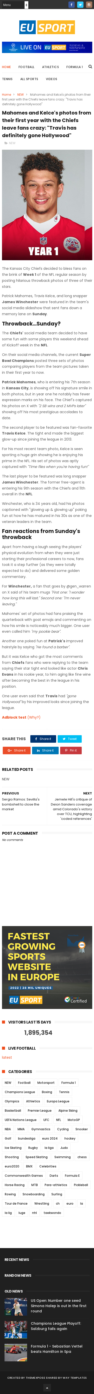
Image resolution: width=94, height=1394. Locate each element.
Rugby (33, 1148)
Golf (8, 1138)
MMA (21, 1129)
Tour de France (16, 1203)
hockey (69, 1138)
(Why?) (34, 717)
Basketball (13, 1110)
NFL (58, 1120)
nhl (34, 1213)
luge (22, 1213)
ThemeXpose (35, 1378)
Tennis (7, 79)
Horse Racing (15, 1185)
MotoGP (74, 1120)
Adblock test (14, 717)
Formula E (72, 1175)
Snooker (81, 1129)
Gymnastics (40, 1129)
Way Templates (75, 1378)
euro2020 (12, 1166)
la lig (8, 1213)
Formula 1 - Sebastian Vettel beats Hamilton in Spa (56, 1349)
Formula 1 (74, 67)
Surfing (56, 1194)
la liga (49, 1148)
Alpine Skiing (67, 1110)
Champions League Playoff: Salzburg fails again (56, 1326)
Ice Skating (13, 1148)
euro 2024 (50, 1138)
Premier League (40, 1110)
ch (58, 1203)
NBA (8, 1129)
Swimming (62, 1157)
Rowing (10, 1194)
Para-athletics (56, 1185)
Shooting (12, 1157)
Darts (54, 1175)
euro (69, 1203)
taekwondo (52, 1213)
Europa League (58, 1101)
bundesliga (26, 1138)
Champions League (20, 1092)
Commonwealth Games (24, 1175)
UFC (46, 1120)
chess (82, 1157)
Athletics (50, 67)
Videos (51, 79)
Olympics (12, 1101)
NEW (20, 94)
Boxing (47, 1092)
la (81, 1203)
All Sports (29, 79)
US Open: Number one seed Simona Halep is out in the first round (58, 1306)
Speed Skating (37, 1157)
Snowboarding (34, 1194)
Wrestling (41, 1203)
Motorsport (46, 1083)
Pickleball (81, 1185)
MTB (34, 1185)
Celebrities (47, 1166)
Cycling (63, 1129)
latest (7, 1057)
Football (27, 67)
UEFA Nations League (21, 1120)
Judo (64, 1148)
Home (6, 67)
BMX (29, 1166)
